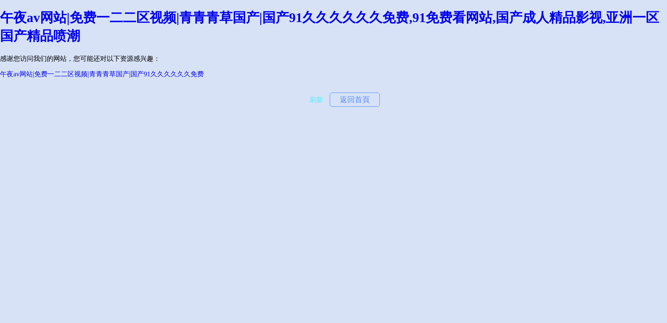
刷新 (316, 99)
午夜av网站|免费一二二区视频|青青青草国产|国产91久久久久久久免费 (102, 74)
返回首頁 (355, 99)
